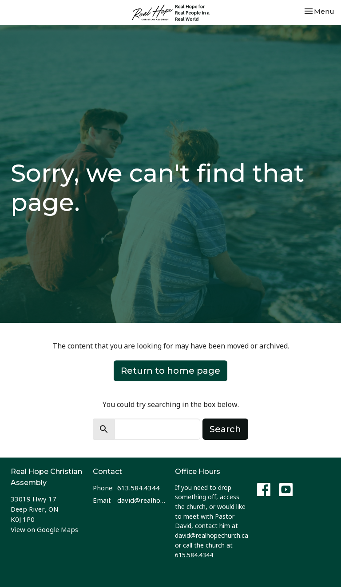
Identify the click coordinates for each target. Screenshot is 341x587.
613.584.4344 (138, 487)
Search (225, 429)
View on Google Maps (44, 529)
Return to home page (170, 370)
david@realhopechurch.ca (141, 500)
